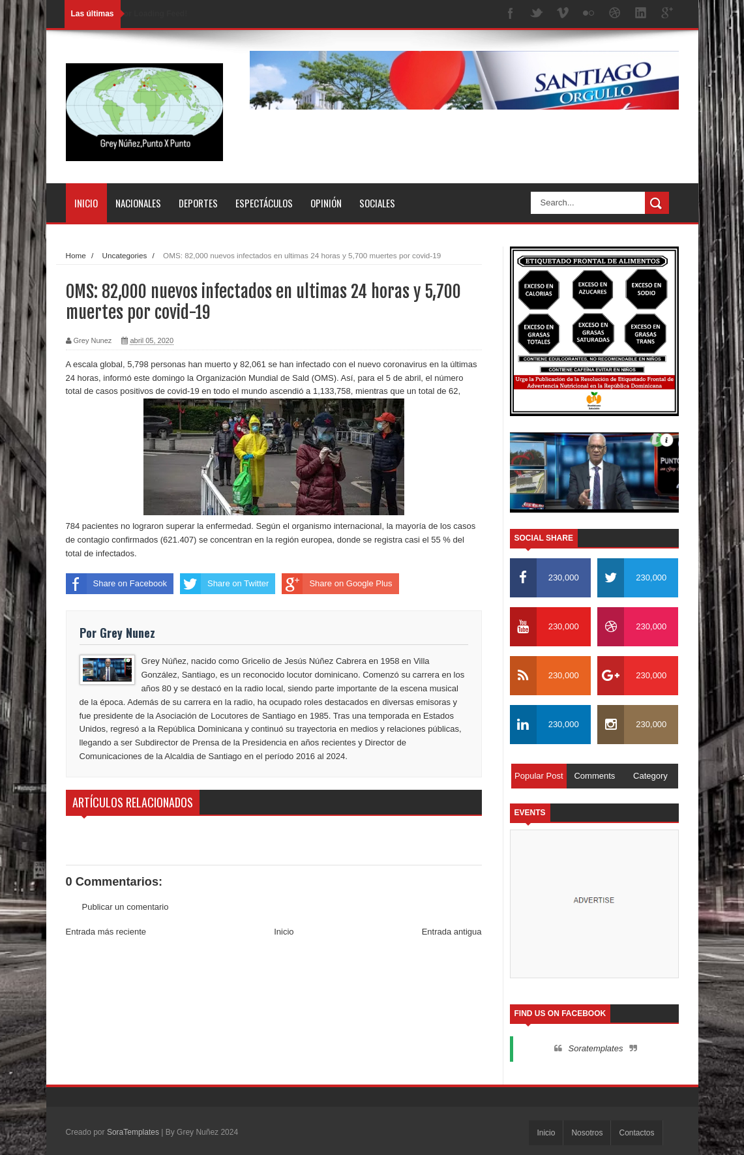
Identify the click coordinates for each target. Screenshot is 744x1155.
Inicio (86, 203)
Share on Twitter (224, 583)
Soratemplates (596, 1048)
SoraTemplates (133, 1132)
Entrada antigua (452, 932)
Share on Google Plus (337, 583)
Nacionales (138, 203)
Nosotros (587, 1132)
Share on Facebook (116, 583)
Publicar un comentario (125, 907)
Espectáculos (264, 203)
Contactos (636, 1132)
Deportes (198, 203)
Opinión (326, 203)
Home (76, 255)
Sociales (377, 203)
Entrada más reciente (106, 932)
